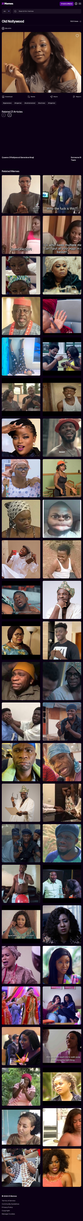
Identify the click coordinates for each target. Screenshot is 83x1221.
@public (8, 28)
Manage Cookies (8, 1214)
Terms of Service (8, 1201)
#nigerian (18, 103)
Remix (31, 97)
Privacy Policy (7, 1207)
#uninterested (30, 103)
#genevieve (7, 103)
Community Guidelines (10, 1204)
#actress (41, 103)
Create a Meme (66, 4)
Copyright (6, 1211)
